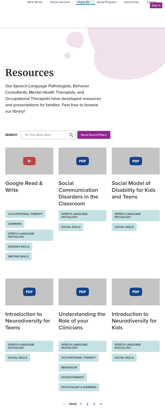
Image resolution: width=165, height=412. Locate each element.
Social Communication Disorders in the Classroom (78, 193)
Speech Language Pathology (21, 235)
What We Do (60, 19)
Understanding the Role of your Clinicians (82, 321)
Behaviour (69, 367)
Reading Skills (19, 247)
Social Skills (71, 227)
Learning (15, 224)
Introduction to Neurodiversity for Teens (27, 321)
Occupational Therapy (25, 214)
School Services (81, 19)
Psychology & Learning (78, 387)
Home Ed (100, 19)
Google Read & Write (24, 186)
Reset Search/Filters (95, 136)
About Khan (140, 19)
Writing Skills (18, 256)
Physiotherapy (72, 377)
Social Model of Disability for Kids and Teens (134, 190)
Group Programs (119, 19)
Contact (156, 19)
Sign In (156, 5)
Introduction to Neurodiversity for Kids (134, 321)
